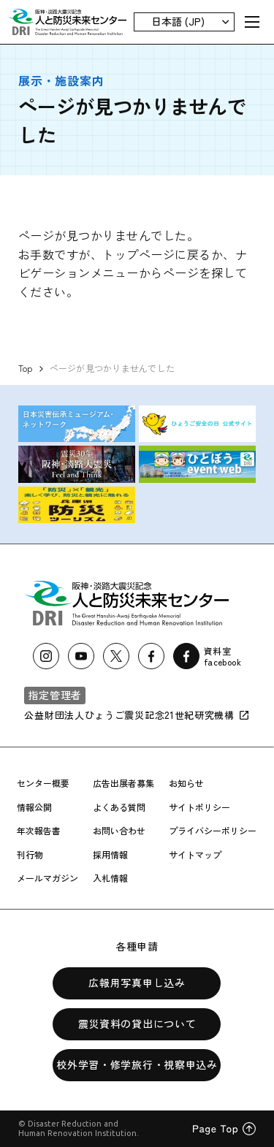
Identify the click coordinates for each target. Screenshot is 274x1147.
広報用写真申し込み (136, 982)
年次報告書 (39, 830)
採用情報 (110, 854)
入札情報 (110, 878)
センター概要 (43, 783)
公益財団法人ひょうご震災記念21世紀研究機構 (136, 715)
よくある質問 (119, 807)
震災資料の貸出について (137, 1023)
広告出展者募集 (123, 783)
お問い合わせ (119, 830)
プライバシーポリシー (212, 830)
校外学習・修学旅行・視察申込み (137, 1064)
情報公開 (34, 807)
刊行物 (30, 854)
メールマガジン (47, 878)
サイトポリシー (199, 807)
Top (25, 368)
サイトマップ (195, 854)
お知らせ (186, 783)
